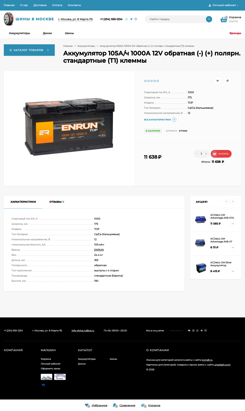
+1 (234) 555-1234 (111, 19)
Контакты (74, 5)
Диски (82, 363)
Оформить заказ (50, 368)
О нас (24, 5)
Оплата (57, 5)
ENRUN (99, 249)
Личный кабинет (50, 363)
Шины (113, 358)
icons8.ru (207, 359)
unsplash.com (222, 364)
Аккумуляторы (86, 45)
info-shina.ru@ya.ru (83, 330)
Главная (9, 5)
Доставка (40, 5)
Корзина (46, 358)
